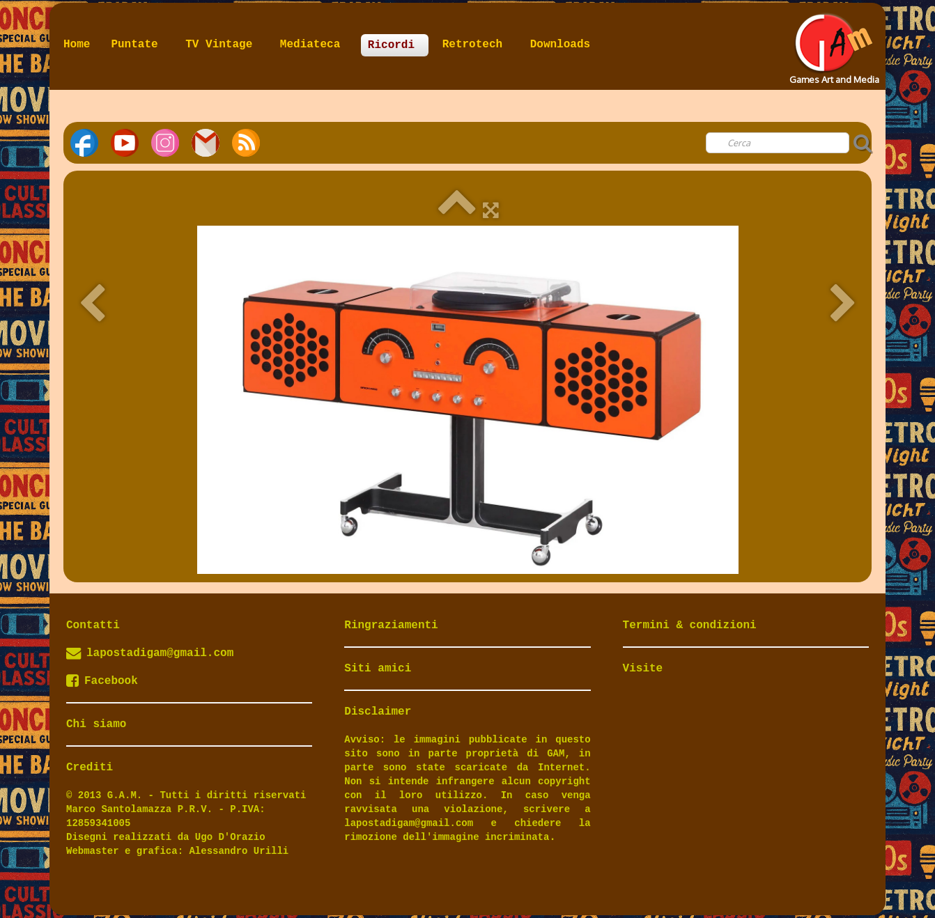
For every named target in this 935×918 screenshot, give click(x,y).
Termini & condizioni (690, 625)
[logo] (833, 44)
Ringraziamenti (391, 625)
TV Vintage (222, 44)
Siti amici (377, 668)
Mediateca (313, 44)
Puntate (137, 44)
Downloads (560, 44)
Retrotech (475, 44)
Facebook (102, 681)
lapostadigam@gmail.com (159, 653)
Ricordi (395, 45)
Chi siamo (96, 724)
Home (76, 44)
